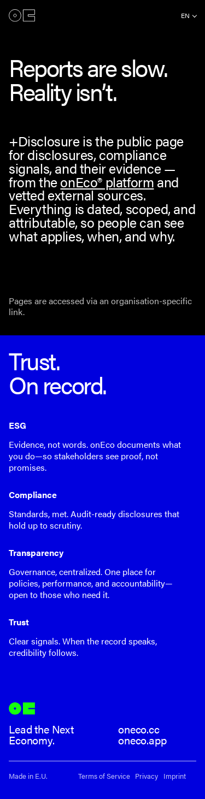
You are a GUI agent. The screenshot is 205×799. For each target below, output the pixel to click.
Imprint (174, 776)
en (185, 15)
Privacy (146, 776)
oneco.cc (139, 729)
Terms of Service (104, 776)
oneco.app (142, 740)
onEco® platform (107, 181)
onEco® (22, 15)
